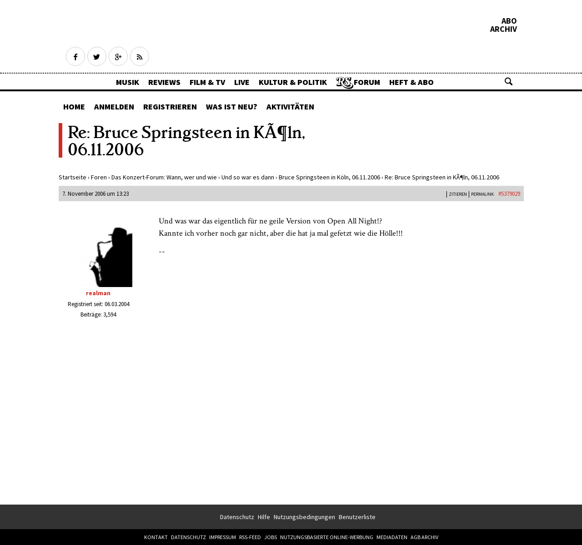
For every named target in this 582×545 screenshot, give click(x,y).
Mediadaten (391, 537)
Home (74, 106)
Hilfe (264, 517)
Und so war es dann (247, 177)
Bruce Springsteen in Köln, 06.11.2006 (329, 177)
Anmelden (114, 106)
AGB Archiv (424, 537)
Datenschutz (237, 517)
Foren (99, 177)
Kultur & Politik (293, 82)
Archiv (503, 29)
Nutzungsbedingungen (304, 517)
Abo (509, 21)
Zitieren (458, 194)
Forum (367, 82)
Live (242, 82)
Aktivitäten (290, 106)
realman (98, 293)
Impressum (222, 537)
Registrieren (170, 106)
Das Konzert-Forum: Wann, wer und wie (164, 177)
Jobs (270, 537)
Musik (127, 82)
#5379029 (509, 194)
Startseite (72, 177)
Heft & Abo (411, 82)
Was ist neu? (231, 106)
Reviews (164, 82)
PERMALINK (482, 194)
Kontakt (156, 537)
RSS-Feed (250, 537)
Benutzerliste (357, 517)
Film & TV (207, 82)
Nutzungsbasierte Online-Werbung (326, 537)
